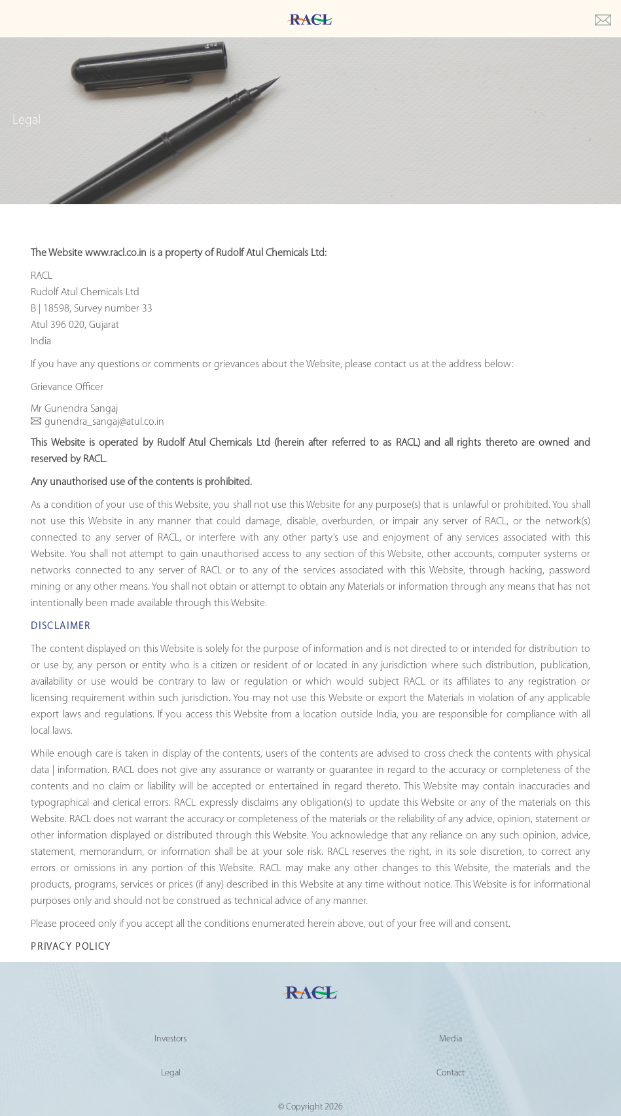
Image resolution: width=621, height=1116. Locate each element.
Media (450, 1039)
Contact (450, 1073)
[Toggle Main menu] (13, 21)
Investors (170, 1039)
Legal (171, 1073)
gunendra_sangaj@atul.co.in (104, 422)
